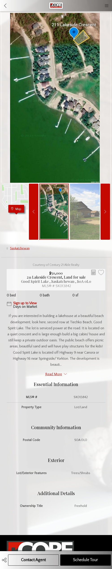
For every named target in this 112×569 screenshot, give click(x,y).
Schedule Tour (85, 560)
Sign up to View (25, 303)
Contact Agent (33, 560)
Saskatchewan (20, 248)
